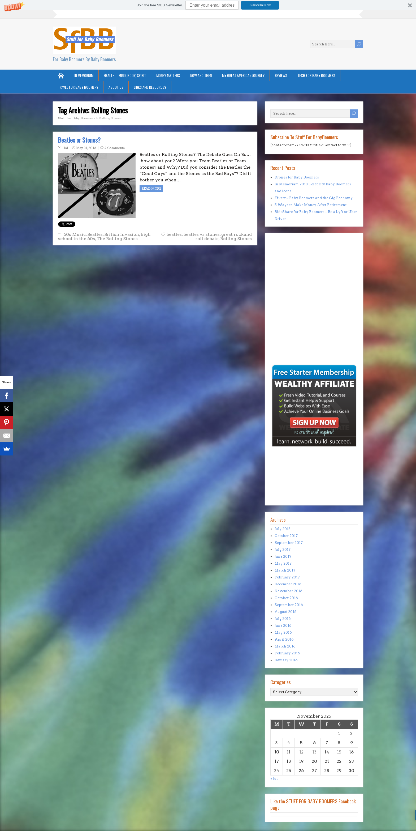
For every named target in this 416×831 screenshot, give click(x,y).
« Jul (274, 779)
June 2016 (283, 626)
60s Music (74, 234)
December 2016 (288, 584)
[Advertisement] (286, 327)
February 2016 (287, 653)
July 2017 (283, 550)
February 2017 (287, 577)
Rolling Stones (236, 238)
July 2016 (283, 619)
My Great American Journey (243, 75)
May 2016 (283, 632)
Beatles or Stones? (79, 139)
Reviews (281, 75)
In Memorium (83, 75)
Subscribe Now (260, 5)
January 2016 (286, 660)
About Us (116, 87)
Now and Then (201, 75)
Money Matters (168, 75)
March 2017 (285, 570)
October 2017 (286, 536)
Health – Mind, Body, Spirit (125, 75)
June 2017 (283, 557)
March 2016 (285, 646)
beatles (174, 234)
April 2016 (284, 639)
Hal (65, 148)
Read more (151, 188)
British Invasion (121, 234)
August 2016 (286, 612)
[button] (208, 5)
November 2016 (288, 591)
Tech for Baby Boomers (316, 75)
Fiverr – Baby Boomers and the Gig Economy (314, 198)
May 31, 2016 (86, 148)
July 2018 (283, 529)
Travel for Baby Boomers (78, 87)
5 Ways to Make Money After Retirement (310, 205)
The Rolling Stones (117, 238)
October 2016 (286, 598)
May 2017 (283, 563)
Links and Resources (150, 87)
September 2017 (289, 543)
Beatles (95, 234)
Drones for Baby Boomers (297, 177)
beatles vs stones (201, 234)
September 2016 (289, 605)
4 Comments (115, 148)
